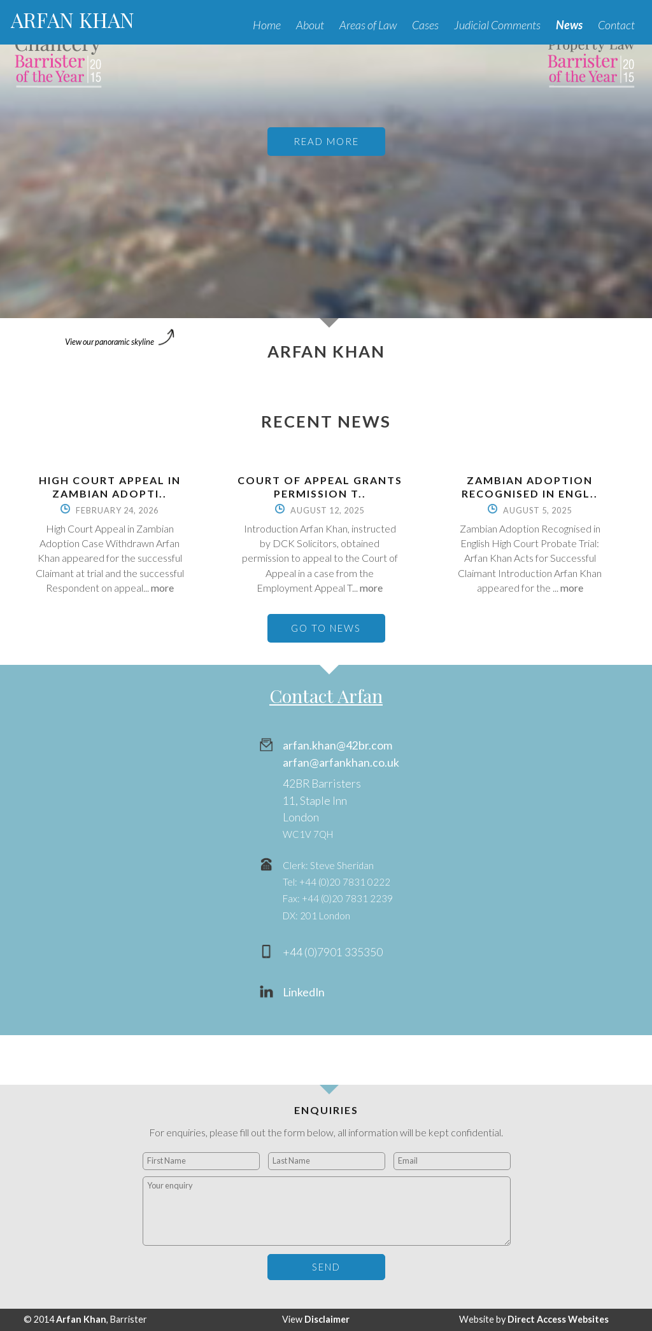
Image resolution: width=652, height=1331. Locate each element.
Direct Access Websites (558, 1319)
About (310, 25)
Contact (616, 25)
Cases (425, 25)
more (162, 588)
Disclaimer (327, 1319)
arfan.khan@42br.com (337, 745)
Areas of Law (368, 25)
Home (267, 25)
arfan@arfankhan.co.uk (341, 762)
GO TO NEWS (326, 628)
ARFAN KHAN (72, 19)
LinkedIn (304, 992)
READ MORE (326, 141)
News (569, 25)
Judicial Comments (497, 25)
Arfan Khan (81, 1319)
